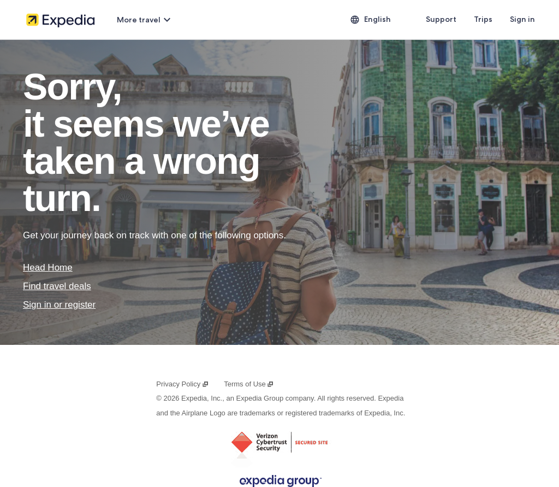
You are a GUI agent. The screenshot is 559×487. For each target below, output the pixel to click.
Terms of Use (249, 384)
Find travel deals (57, 286)
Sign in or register (59, 305)
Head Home (48, 267)
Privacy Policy (182, 384)
